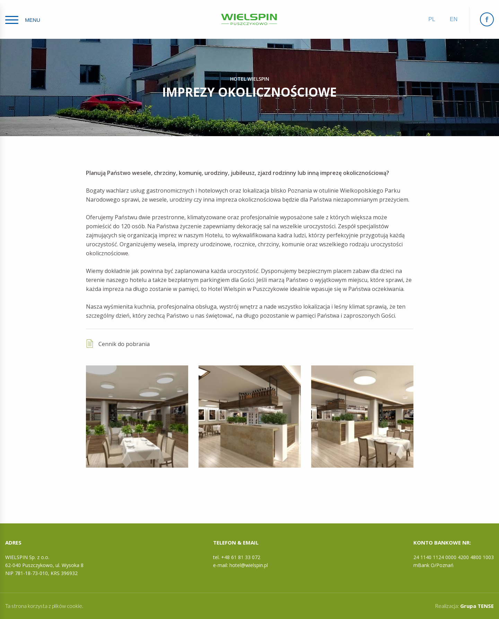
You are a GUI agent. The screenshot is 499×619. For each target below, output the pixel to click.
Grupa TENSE (477, 605)
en (453, 19)
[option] (137, 416)
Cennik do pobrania (118, 343)
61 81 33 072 (245, 557)
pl (431, 19)
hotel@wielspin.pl (248, 565)
